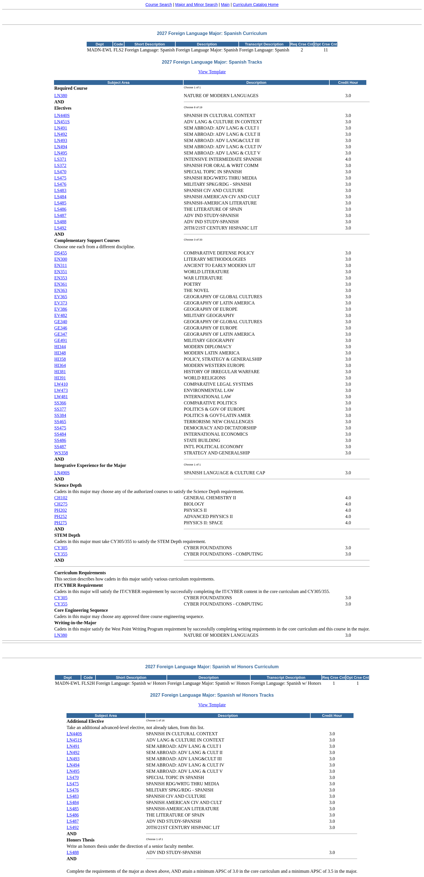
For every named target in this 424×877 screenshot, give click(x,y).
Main (225, 4)
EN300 (60, 259)
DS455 (60, 252)
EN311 (60, 265)
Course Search (159, 4)
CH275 (60, 504)
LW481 (61, 396)
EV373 (60, 302)
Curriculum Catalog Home (255, 4)
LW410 (61, 384)
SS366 (60, 402)
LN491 (60, 128)
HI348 (60, 352)
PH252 (60, 516)
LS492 (60, 227)
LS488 (60, 221)
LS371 (60, 159)
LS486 (60, 209)
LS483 (60, 190)
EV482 (60, 315)
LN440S (62, 115)
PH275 (60, 522)
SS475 (60, 427)
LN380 (60, 95)
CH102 (60, 497)
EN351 (60, 271)
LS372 (60, 165)
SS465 (60, 421)
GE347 (60, 334)
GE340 (60, 321)
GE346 (60, 327)
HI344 (60, 346)
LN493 (60, 140)
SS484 (60, 434)
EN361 (60, 284)
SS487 (60, 446)
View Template (212, 71)
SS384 (60, 415)
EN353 (60, 277)
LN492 (60, 134)
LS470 (60, 171)
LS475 (60, 178)
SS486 (60, 440)
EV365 (60, 296)
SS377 (60, 409)
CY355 (60, 554)
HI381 (60, 371)
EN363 (60, 290)
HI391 (60, 377)
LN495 (60, 153)
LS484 (60, 196)
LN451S (62, 121)
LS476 (60, 184)
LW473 (61, 390)
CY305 (60, 547)
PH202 (60, 510)
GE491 (60, 340)
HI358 (60, 359)
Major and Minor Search (196, 4)
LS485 (60, 203)
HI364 (60, 365)
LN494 (60, 146)
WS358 (61, 452)
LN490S (62, 472)
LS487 (60, 215)
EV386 (60, 309)
